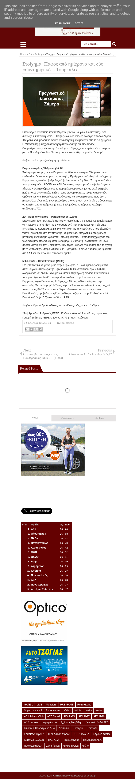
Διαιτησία (64, 728)
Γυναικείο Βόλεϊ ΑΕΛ (97, 722)
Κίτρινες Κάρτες (102, 734)
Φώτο (85, 745)
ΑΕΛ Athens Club (33, 716)
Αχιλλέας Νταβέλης (71, 722)
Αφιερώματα (50, 722)
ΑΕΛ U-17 (84, 716)
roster (99, 710)
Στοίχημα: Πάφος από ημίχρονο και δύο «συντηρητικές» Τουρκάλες (62, 66)
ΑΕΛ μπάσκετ (31, 722)
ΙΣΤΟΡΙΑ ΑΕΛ (81, 734)
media (88, 710)
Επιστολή (92, 728)
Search (114, 44)
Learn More (62, 23)
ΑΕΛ (41, 775)
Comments (67, 418)
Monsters (51, 704)
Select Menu (23, 44)
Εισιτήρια (78, 728)
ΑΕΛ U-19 (99, 716)
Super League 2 (33, 710)
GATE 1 (28, 704)
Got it (79, 23)
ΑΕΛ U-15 (69, 716)
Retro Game (84, 704)
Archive (99, 418)
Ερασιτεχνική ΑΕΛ (34, 734)
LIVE (39, 704)
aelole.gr (91, 775)
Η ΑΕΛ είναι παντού (59, 734)
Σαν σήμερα (53, 745)
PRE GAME (66, 704)
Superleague (53, 710)
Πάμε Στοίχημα (67, 323)
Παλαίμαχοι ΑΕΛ (92, 739)
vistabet (65, 160)
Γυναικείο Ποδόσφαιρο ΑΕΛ (39, 728)
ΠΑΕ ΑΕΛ (53, 739)
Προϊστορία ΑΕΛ (33, 745)
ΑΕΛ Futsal (53, 716)
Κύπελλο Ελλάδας (34, 739)
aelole (77, 710)
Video (35, 417)
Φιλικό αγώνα (70, 745)
